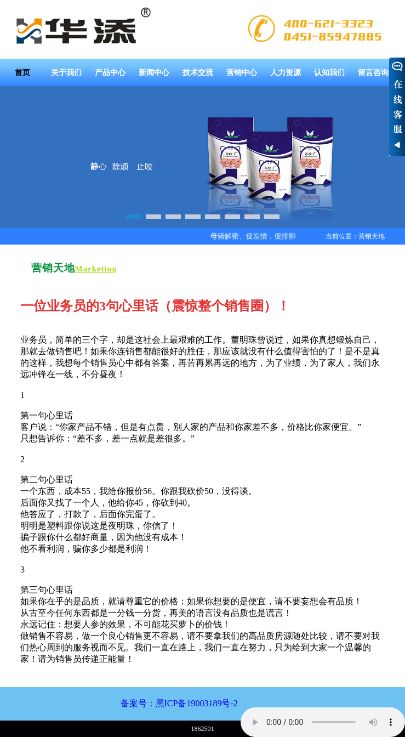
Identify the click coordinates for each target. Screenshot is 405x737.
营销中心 (241, 72)
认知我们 (329, 72)
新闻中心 (154, 72)
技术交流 (197, 72)
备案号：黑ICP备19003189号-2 (179, 703)
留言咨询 (373, 72)
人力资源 (285, 72)
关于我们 (66, 72)
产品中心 (110, 72)
